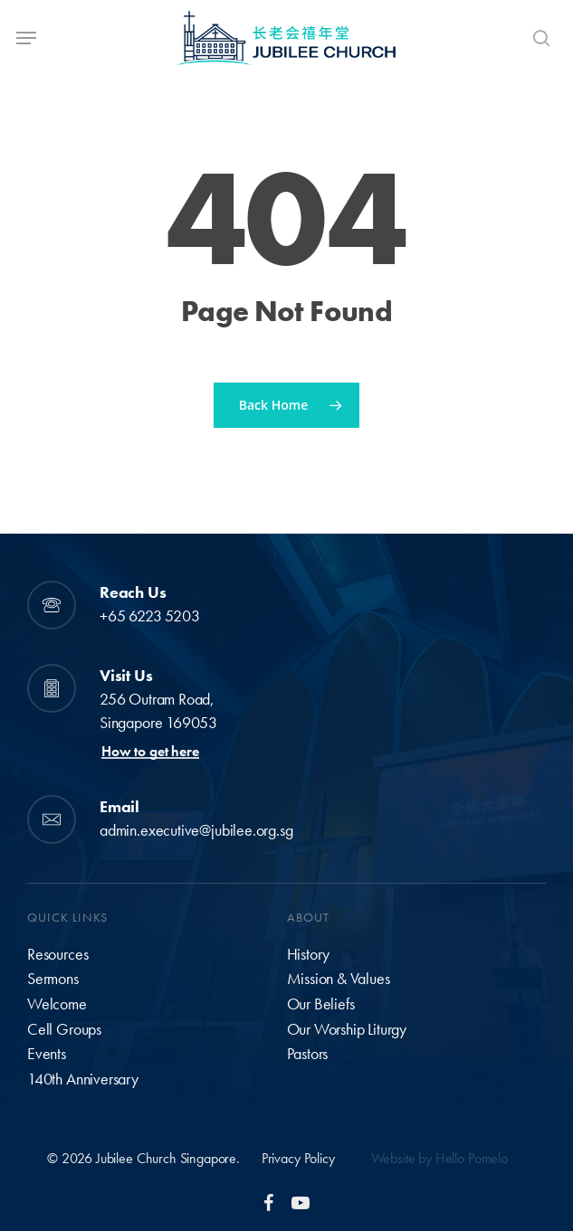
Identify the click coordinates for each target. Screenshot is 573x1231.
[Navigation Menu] (26, 38)
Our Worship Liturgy (347, 1029)
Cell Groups (64, 1029)
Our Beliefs (321, 1004)
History (308, 954)
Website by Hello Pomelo (439, 1158)
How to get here (150, 751)
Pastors (308, 1054)
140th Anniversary (82, 1079)
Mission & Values (338, 979)
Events (46, 1054)
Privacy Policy (298, 1158)
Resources (57, 954)
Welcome (57, 1004)
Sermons (53, 979)
